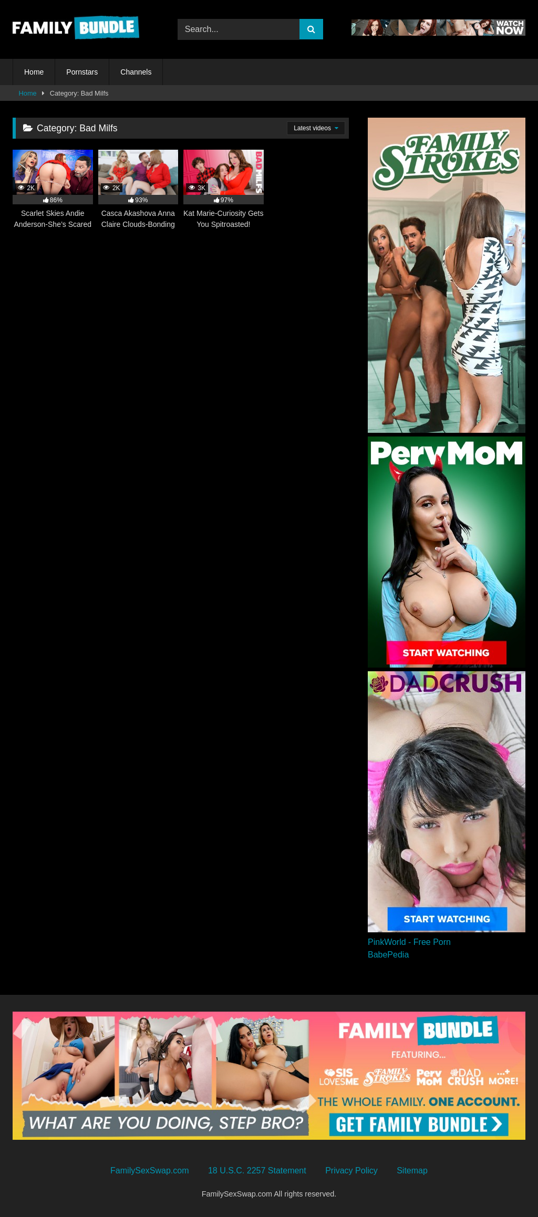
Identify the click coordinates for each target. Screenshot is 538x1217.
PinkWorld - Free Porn (409, 942)
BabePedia (388, 954)
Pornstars (82, 72)
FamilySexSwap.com (149, 1170)
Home (34, 72)
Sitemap (412, 1170)
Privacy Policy (351, 1170)
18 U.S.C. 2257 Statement (257, 1170)
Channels (135, 72)
